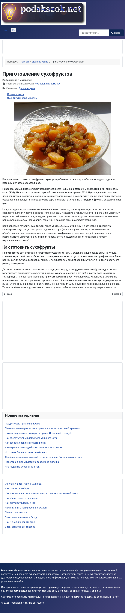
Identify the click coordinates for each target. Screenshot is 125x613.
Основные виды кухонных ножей (23, 483)
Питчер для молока (16, 512)
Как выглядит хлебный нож (20, 502)
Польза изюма (15, 94)
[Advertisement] (40, 46)
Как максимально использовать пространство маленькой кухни (41, 493)
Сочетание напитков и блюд (21, 517)
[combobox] (94, 32)
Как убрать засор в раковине (21, 498)
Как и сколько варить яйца (20, 522)
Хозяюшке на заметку (47, 83)
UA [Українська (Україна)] (5, 30)
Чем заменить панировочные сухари (26, 507)
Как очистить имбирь (17, 488)
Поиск (116, 32)
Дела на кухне (27, 88)
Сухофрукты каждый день (22, 98)
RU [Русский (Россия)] (13, 30)
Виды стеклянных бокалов (20, 526)
